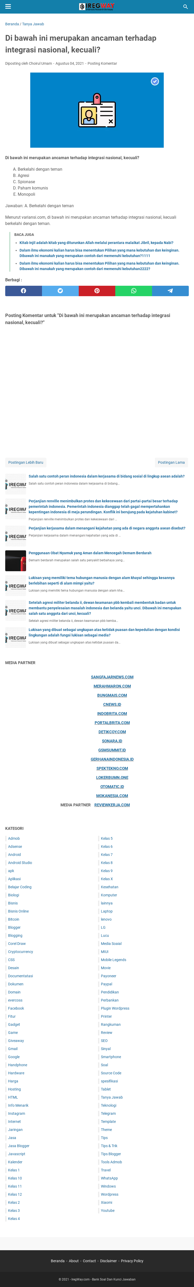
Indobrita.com (112, 713)
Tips (104, 1138)
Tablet (106, 1089)
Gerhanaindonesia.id (112, 759)
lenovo (106, 919)
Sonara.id (112, 741)
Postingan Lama (171, 462)
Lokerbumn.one (112, 777)
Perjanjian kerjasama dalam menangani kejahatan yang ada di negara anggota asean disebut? (107, 528)
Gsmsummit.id (112, 750)
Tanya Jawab (112, 1097)
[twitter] (60, 291)
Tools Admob (111, 1162)
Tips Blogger (111, 1154)
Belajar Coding (20, 887)
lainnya (107, 903)
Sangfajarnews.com (112, 677)
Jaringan (15, 1130)
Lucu (105, 935)
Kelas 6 (107, 846)
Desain (13, 968)
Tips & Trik (109, 1146)
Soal (104, 1065)
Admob (14, 838)
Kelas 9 (107, 871)
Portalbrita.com (112, 722)
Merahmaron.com (112, 686)
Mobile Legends (113, 960)
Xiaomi (106, 1202)
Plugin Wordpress (115, 1008)
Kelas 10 (15, 1178)
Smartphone (111, 1057)
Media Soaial (111, 944)
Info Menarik (18, 1105)
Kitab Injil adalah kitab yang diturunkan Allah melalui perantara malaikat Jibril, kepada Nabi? (96, 243)
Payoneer (108, 976)
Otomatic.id (112, 786)
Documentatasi (20, 976)
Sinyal (106, 1049)
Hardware (16, 1073)
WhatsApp (109, 1178)
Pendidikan (110, 992)
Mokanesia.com (112, 796)
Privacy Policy (132, 1261)
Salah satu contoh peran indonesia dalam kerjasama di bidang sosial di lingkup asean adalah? (107, 476)
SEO (104, 1041)
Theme (106, 1130)
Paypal (106, 984)
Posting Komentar (102, 63)
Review (106, 1032)
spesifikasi (109, 1081)
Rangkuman (111, 1024)
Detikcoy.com (112, 732)
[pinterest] (97, 291)
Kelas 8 (107, 863)
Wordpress (109, 1194)
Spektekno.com (112, 768)
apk (11, 871)
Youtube (107, 1210)
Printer (106, 1016)
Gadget (14, 1024)
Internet (14, 1121)
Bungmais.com (112, 695)
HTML (13, 1097)
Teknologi (108, 1105)
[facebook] (23, 291)
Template (108, 1121)
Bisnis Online (18, 911)
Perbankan (110, 1000)
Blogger (14, 927)
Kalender (15, 1162)
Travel (106, 1170)
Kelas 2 (14, 1202)
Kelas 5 (107, 838)
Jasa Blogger (18, 1146)
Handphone (17, 1065)
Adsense (15, 846)
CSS (11, 960)
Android (14, 855)
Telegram (108, 1113)
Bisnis (13, 903)
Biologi (13, 895)
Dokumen (15, 984)
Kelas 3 (14, 1210)
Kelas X (107, 879)
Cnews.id (112, 704)
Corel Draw (17, 944)
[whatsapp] (133, 291)
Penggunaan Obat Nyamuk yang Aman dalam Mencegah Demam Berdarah (90, 553)
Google (14, 1057)
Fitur (12, 1016)
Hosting (14, 1089)
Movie (106, 968)
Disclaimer (108, 1261)
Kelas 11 (15, 1186)
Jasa (12, 1138)
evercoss (15, 1000)
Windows (108, 1186)
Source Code (111, 1073)
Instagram (16, 1113)
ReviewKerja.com (112, 805)
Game (13, 1032)
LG (103, 927)
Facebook (16, 1008)
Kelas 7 (107, 855)
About (74, 1261)
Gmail (12, 1049)
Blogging (15, 935)
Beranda (58, 1261)
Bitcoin (13, 919)
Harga (13, 1081)
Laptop (107, 911)
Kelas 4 (14, 1219)
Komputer (109, 895)
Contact (89, 1261)
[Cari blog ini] (186, 7)
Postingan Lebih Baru (25, 462)
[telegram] (170, 291)
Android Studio (20, 863)
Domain (14, 992)
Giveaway (16, 1041)
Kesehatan (109, 887)
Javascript (16, 1154)
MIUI (104, 952)
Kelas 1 (14, 1170)
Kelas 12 (15, 1194)
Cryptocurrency (20, 952)
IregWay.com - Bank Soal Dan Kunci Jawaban (103, 1279)
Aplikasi (14, 879)
